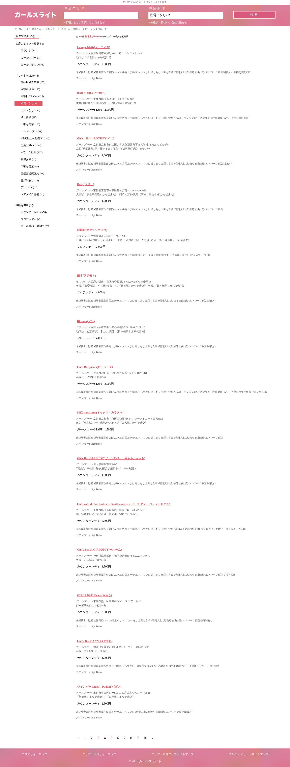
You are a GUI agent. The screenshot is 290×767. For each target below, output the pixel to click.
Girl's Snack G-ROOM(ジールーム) (99, 549)
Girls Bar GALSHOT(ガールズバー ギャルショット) (111, 458)
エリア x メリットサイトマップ (248, 754)
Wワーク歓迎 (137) (31, 152)
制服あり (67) (28, 159)
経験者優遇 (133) (30, 89)
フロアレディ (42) (31, 219)
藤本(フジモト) (86, 275)
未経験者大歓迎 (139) (33, 82)
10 (145, 738)
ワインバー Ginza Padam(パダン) (99, 686)
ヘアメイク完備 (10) (32, 194)
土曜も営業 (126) (30, 124)
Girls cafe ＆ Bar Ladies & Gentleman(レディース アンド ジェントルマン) (123, 504)
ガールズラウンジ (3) (33, 64)
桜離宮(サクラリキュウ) (92, 230)
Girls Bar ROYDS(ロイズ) (95, 138)
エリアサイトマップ (34, 754)
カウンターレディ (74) (34, 212)
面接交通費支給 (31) (32, 173)
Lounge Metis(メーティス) (93, 47)
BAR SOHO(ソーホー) (91, 93)
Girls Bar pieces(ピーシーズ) (95, 367)
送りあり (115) (29, 117)
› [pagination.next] (152, 738)
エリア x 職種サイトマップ (99, 754)
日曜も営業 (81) (30, 166)
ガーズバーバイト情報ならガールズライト (35, 29)
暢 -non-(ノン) (86, 321)
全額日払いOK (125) (32, 96)
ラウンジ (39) (28, 50)
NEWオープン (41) (31, 131)
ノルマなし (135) (30, 110)
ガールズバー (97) (31, 57)
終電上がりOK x (30, 103)
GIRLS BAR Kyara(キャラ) (94, 595)
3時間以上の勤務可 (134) (35, 138)
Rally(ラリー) (85, 184)
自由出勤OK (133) (31, 145)
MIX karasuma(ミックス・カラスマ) (100, 412)
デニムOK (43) (29, 187)
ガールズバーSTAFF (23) (35, 226)
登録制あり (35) (30, 180)
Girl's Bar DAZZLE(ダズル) (95, 641)
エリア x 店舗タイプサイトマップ (172, 754)
